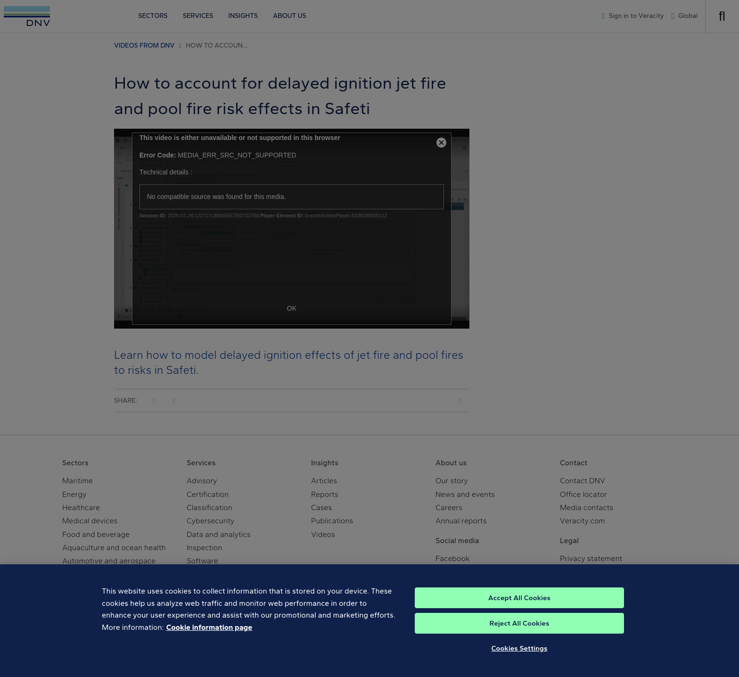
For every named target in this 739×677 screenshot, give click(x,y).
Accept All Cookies (519, 604)
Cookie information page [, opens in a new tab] (209, 633)
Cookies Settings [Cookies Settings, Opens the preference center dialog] (520, 654)
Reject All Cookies (520, 629)
